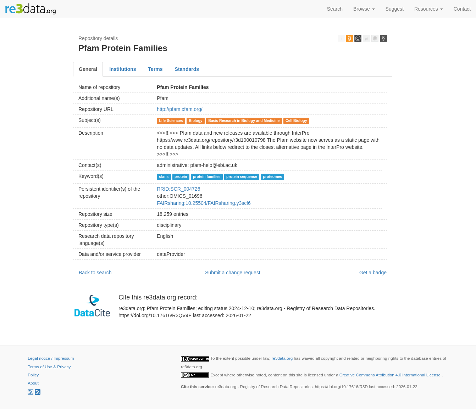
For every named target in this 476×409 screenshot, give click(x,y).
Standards (187, 69)
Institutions (122, 69)
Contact (462, 9)
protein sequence (241, 176)
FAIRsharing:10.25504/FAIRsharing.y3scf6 (204, 203)
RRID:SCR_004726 (178, 189)
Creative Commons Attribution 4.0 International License (390, 374)
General (88, 69)
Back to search (95, 272)
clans (164, 176)
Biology (196, 120)
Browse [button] (364, 9)
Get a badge (373, 272)
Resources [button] (428, 9)
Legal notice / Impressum (51, 358)
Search (335, 9)
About (33, 383)
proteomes (272, 176)
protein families (207, 176)
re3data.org (283, 358)
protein (181, 176)
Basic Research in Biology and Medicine (243, 120)
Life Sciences (171, 120)
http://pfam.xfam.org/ (179, 109)
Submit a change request (232, 272)
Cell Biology (296, 120)
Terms (155, 69)
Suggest (395, 9)
